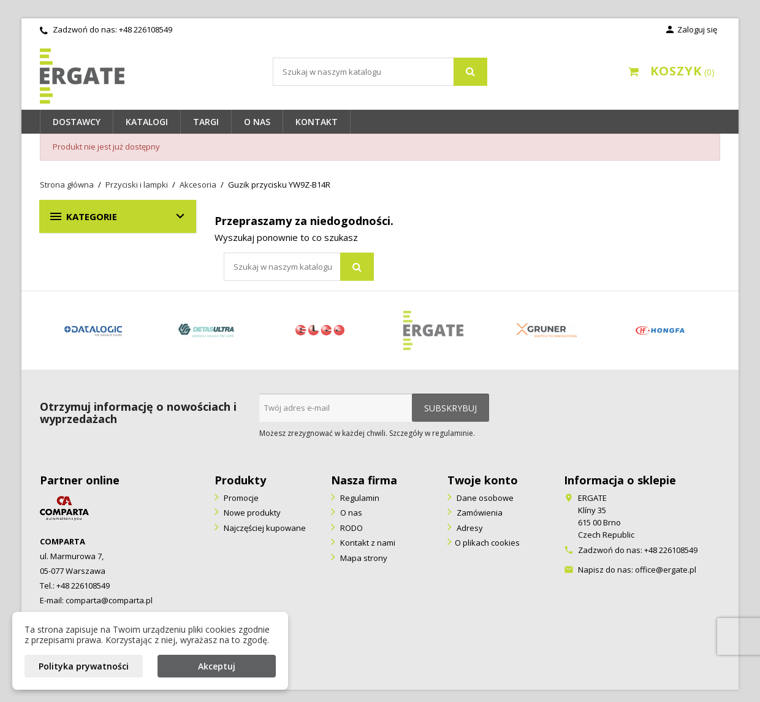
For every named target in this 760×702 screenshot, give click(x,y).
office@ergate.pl (665, 569)
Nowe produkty (251, 512)
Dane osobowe (484, 497)
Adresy (469, 527)
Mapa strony (362, 557)
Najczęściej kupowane (264, 527)
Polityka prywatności (84, 666)
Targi (206, 122)
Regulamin (358, 497)
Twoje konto (482, 480)
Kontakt (316, 122)
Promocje (240, 497)
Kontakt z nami (366, 542)
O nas (257, 122)
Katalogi (147, 122)
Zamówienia (479, 512)
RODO (350, 527)
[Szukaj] (380, 72)
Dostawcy (77, 122)
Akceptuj (216, 666)
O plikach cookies (487, 542)
